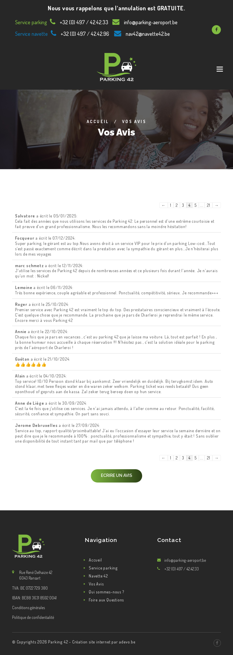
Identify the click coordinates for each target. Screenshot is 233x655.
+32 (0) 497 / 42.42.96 (85, 33)
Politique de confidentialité (33, 617)
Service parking (103, 567)
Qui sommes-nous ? (106, 591)
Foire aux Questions (106, 599)
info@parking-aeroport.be (151, 22)
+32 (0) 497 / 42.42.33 (84, 22)
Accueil (98, 121)
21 (209, 205)
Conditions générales (28, 607)
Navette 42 (98, 575)
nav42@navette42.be (148, 33)
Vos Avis (96, 583)
